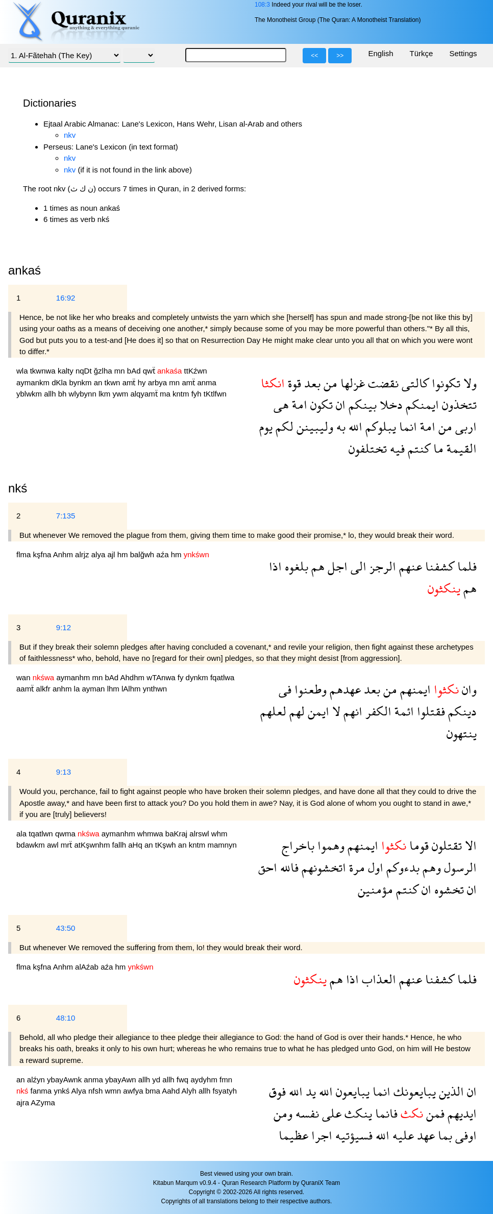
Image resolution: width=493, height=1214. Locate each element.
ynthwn (155, 688)
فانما (385, 1113)
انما (406, 426)
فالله (288, 867)
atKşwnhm (93, 844)
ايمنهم (414, 689)
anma (206, 382)
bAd (135, 370)
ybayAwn (121, 1079)
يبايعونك (413, 1091)
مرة (355, 867)
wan (24, 677)
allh (51, 393)
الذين (450, 1091)
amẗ (130, 382)
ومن (283, 1113)
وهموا (329, 845)
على (330, 1113)
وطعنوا (309, 689)
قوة (293, 383)
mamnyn (222, 844)
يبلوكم (379, 426)
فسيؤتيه (352, 1135)
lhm (114, 688)
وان (468, 689)
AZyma (43, 1102)
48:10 (66, 1017)
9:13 (63, 771)
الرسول (459, 867)
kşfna (43, 554)
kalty (67, 370)
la (78, 688)
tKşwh (166, 844)
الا (469, 845)
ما (436, 448)
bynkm (81, 382)
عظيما (293, 1135)
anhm (63, 688)
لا (334, 711)
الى (357, 566)
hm (123, 554)
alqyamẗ (145, 393)
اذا (275, 566)
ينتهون (462, 733)
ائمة (402, 711)
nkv (70, 135)
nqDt (85, 370)
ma (166, 393)
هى (281, 404)
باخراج (298, 845)
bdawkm (31, 844)
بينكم (361, 404)
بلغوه (295, 566)
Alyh (190, 1090)
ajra (23, 1102)
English (380, 53)
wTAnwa (162, 677)
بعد (311, 383)
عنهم (409, 566)
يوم (266, 426)
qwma (66, 833)
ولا (468, 383)
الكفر (376, 711)
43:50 (66, 928)
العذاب (377, 979)
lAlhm (132, 688)
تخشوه (447, 889)
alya (99, 554)
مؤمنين (375, 889)
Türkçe (421, 53)
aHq (136, 844)
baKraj (177, 833)
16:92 (66, 297)
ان (339, 404)
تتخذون (458, 404)
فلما (465, 566)
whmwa (151, 833)
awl (54, 844)
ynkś (62, 1090)
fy (182, 677)
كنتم (417, 448)
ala (22, 833)
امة (298, 404)
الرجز (381, 566)
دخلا (390, 404)
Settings (463, 53)
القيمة (460, 448)
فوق (277, 1091)
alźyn (37, 1079)
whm (219, 833)
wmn (114, 1090)
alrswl (200, 833)
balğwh (143, 554)
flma (24, 554)
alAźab (88, 966)
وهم (430, 867)
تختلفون (368, 448)
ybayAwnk (65, 1079)
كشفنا (438, 566)
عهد (424, 1135)
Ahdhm (133, 677)
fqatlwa (222, 677)
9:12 (63, 627)
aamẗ (26, 688)
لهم (295, 711)
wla (23, 370)
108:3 (262, 4)
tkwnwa (44, 370)
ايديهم (461, 1113)
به (339, 426)
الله (354, 426)
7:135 (66, 515)
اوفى (464, 1135)
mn (120, 370)
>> (339, 55)
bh (63, 393)
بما (443, 1135)
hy (143, 382)
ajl (112, 554)
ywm (121, 393)
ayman (94, 688)
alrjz (83, 554)
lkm (105, 393)
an (99, 382)
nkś (17, 488)
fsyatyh (224, 1090)
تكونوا (444, 383)
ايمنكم (421, 404)
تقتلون (445, 845)
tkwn (113, 382)
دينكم (461, 711)
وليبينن (313, 426)
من (329, 383)
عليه (401, 1135)
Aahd (171, 1090)
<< (314, 55)
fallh (120, 844)
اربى (464, 426)
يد (309, 1091)
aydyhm (204, 1079)
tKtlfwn (215, 393)
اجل (336, 566)
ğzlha (104, 370)
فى (285, 689)
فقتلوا (429, 711)
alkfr (44, 688)
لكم (283, 426)
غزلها (351, 383)
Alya (79, 1090)
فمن (434, 1113)
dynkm (198, 677)
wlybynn (83, 393)
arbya (158, 382)
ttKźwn (195, 370)
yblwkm (30, 393)
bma (153, 1090)
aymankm (34, 382)
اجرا (320, 1135)
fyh (197, 393)
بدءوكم (401, 867)
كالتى (414, 383)
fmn (225, 1079)
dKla (60, 382)
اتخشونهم (322, 867)
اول (374, 867)
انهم (351, 711)
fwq (184, 1079)
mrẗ (68, 844)
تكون (320, 404)
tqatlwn (42, 833)
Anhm (64, 554)
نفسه (305, 1113)
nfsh (96, 1090)
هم (316, 566)
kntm (181, 393)
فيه (396, 448)
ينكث (356, 1113)
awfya (134, 1090)
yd (157, 1079)
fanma (42, 1090)
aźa (163, 554)
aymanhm (74, 677)
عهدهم (344, 689)
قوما (417, 845)
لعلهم (273, 711)
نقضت (382, 383)
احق (267, 867)
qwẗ (150, 370)
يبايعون (351, 1091)
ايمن (317, 711)
